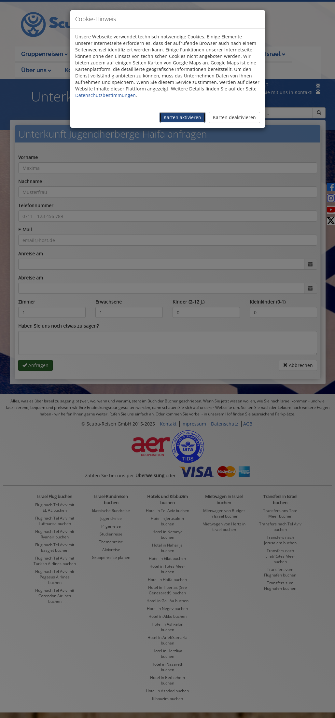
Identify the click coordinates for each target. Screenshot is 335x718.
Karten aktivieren (182, 117)
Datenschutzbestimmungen (105, 95)
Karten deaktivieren (234, 117)
